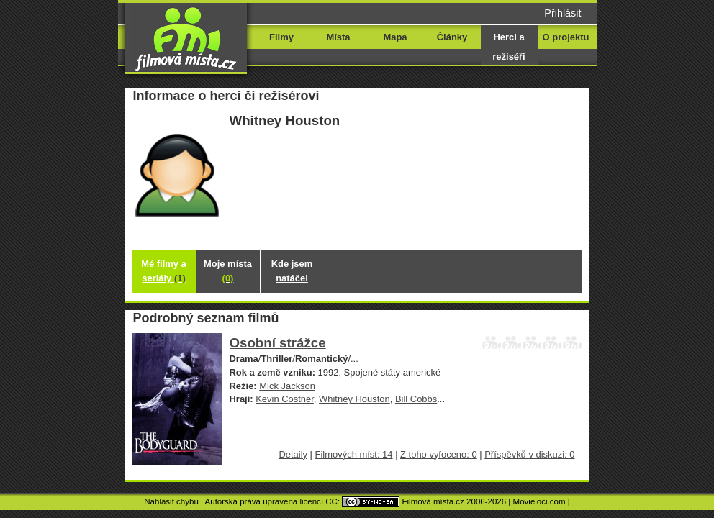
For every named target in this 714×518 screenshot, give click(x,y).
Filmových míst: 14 (354, 454)
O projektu (566, 37)
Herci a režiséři (508, 47)
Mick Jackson (287, 386)
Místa (338, 37)
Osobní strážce (278, 342)
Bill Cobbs (416, 399)
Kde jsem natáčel (292, 270)
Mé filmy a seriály (163, 270)
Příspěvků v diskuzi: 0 (529, 454)
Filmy (281, 37)
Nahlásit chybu (171, 501)
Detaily (293, 454)
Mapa (395, 37)
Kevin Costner (285, 399)
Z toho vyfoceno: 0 (438, 454)
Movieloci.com (539, 501)
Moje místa (228, 270)
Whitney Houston (354, 399)
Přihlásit (562, 13)
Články (452, 37)
